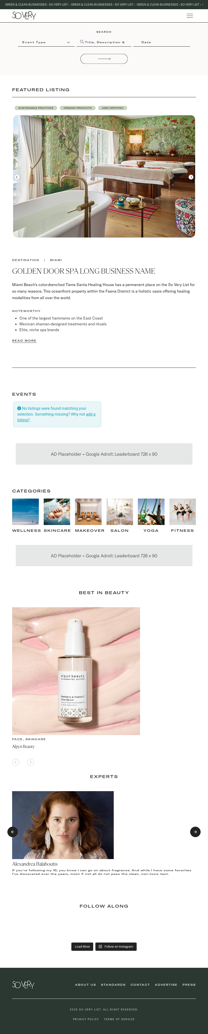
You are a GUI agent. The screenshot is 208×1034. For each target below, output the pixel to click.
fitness (182, 530)
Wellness (26, 530)
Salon (119, 530)
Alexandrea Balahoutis (35, 864)
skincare (57, 530)
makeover (90, 530)
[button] (36, 108)
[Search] (104, 59)
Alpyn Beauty (23, 747)
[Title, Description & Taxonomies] (104, 43)
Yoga (151, 530)
